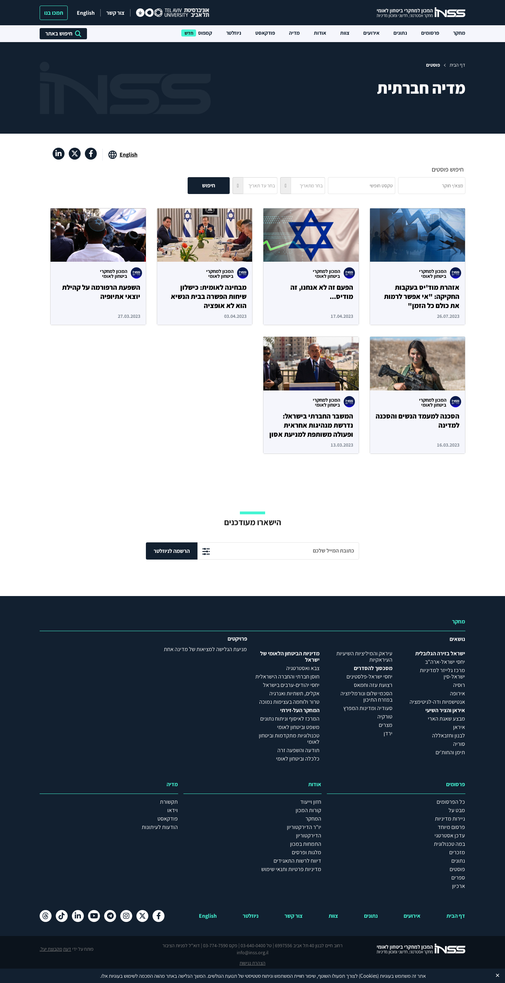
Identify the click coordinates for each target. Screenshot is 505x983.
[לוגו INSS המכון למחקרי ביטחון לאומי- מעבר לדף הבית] (414, 949)
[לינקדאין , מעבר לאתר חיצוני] (59, 154)
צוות (344, 32)
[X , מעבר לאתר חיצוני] (75, 154)
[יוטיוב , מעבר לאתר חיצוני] (94, 916)
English (86, 12)
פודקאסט (265, 32)
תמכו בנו (53, 12)
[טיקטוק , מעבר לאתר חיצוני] (62, 916)
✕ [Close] (497, 975)
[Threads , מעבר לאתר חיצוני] (46, 916)
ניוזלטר (233, 32)
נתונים (400, 32)
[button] (285, 185)
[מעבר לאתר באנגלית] (122, 155)
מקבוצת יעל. (51, 949)
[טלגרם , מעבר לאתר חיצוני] (110, 916)
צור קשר (115, 12)
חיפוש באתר (63, 33)
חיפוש (208, 185)
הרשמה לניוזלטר (172, 551)
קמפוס (205, 32)
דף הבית (457, 65)
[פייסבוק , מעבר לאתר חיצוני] (91, 154)
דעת (67, 949)
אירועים (371, 32)
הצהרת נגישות (252, 963)
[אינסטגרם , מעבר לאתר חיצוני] (126, 916)
